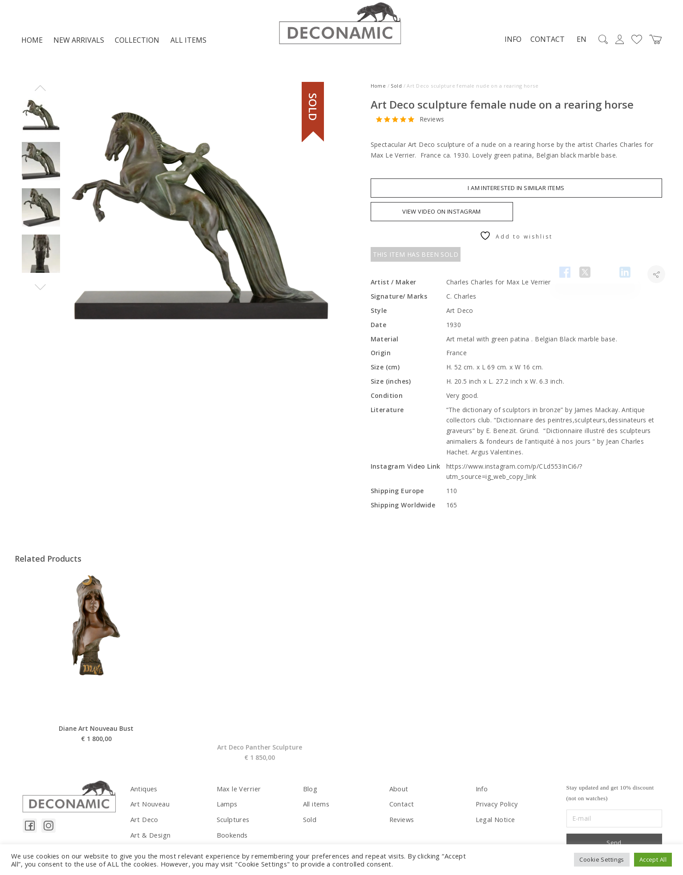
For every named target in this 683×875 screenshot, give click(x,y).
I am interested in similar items (516, 190)
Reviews (432, 122)
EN (580, 42)
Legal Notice (495, 821)
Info (511, 41)
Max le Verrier (238, 790)
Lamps (227, 806)
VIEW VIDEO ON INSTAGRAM (441, 214)
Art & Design (150, 836)
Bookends (232, 836)
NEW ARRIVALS (78, 43)
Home (32, 43)
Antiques (143, 790)
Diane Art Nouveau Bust (96, 753)
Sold (396, 88)
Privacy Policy (496, 806)
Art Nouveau (149, 806)
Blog (310, 790)
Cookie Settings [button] (601, 859)
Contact (546, 41)
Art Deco (144, 821)
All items (188, 43)
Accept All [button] (653, 859)
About (398, 790)
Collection (137, 43)
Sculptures (232, 821)
